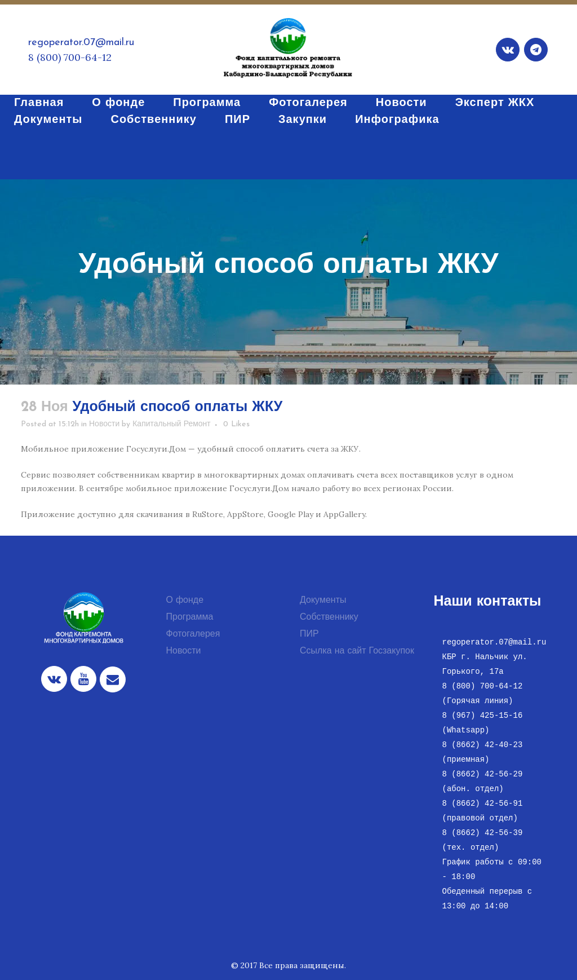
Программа (190, 617)
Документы (323, 600)
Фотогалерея (193, 634)
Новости (104, 424)
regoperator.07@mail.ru (81, 42)
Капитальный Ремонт (171, 424)
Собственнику (329, 617)
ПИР (309, 634)
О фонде (185, 600)
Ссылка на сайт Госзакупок (357, 651)
